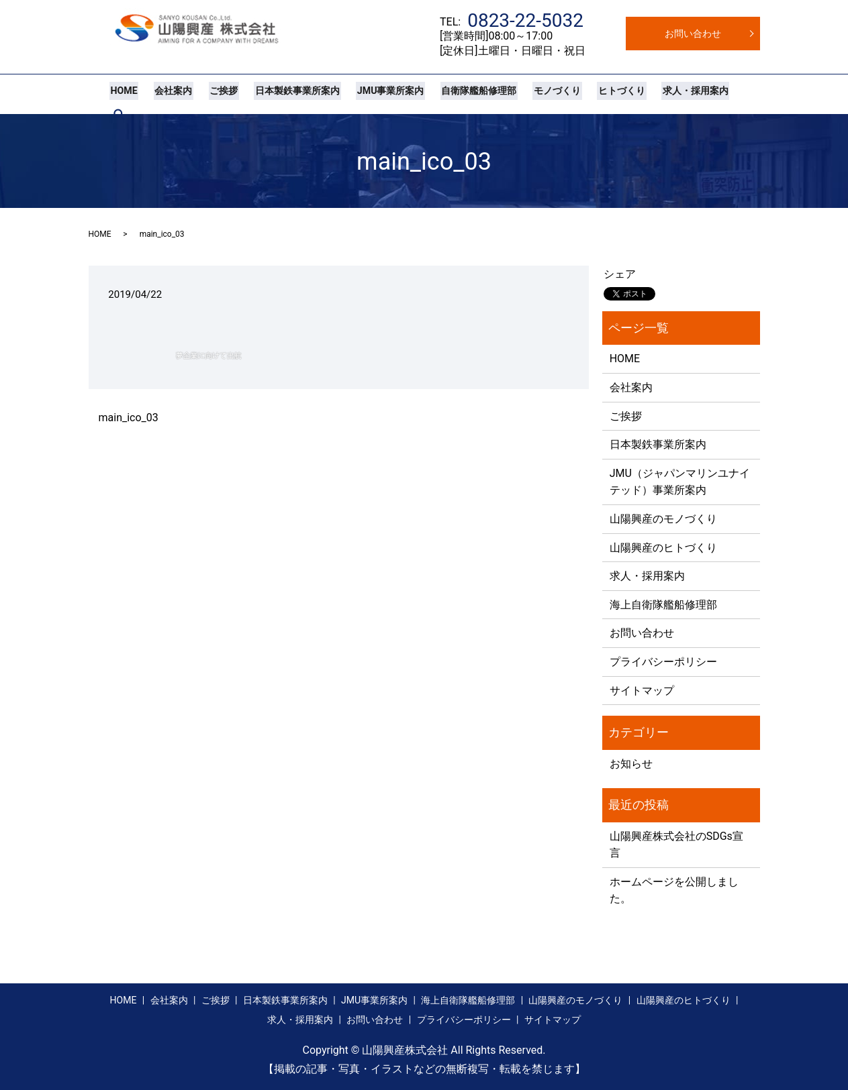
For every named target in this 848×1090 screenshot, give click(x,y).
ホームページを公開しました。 (674, 890)
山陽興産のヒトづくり (663, 547)
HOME (122, 94)
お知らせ (631, 763)
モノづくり (541, 94)
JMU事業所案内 (379, 94)
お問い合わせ (693, 33)
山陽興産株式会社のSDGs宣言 (676, 845)
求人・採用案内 (675, 94)
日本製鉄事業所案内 (288, 94)
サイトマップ (642, 690)
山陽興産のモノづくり (663, 518)
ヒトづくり (603, 94)
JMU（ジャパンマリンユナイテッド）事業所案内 (680, 482)
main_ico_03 (128, 417)
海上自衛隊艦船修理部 (663, 604)
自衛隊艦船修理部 (466, 94)
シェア (620, 274)
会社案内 (170, 94)
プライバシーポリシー (663, 661)
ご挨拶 (217, 94)
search (733, 94)
